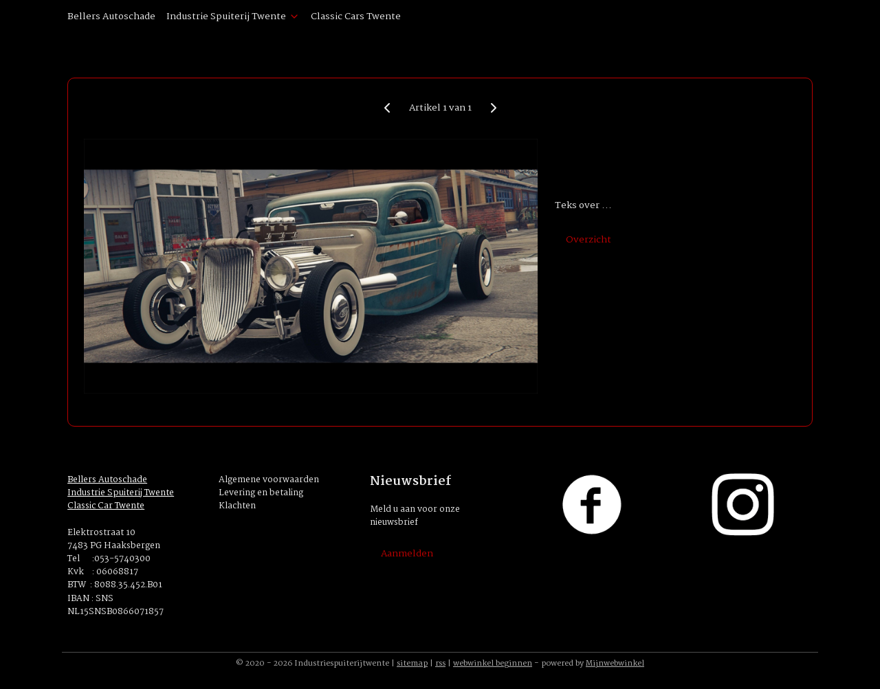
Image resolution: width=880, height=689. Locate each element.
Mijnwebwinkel (615, 663)
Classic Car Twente (105, 506)
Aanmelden (407, 553)
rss (440, 663)
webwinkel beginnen (492, 663)
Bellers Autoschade (111, 16)
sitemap (412, 663)
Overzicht (588, 239)
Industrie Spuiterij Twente (233, 16)
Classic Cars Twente (356, 16)
